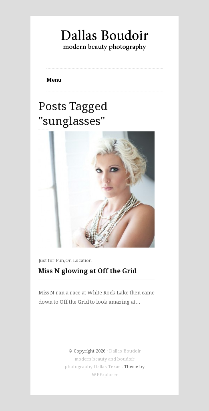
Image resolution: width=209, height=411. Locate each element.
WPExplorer (105, 374)
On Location (78, 260)
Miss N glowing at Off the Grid (87, 271)
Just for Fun (51, 260)
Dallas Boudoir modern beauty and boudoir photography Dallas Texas (103, 359)
